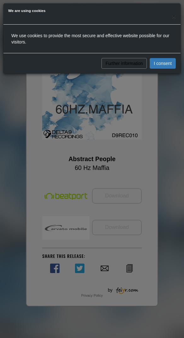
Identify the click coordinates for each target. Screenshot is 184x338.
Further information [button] (124, 63)
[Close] (174, 16)
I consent (163, 63)
